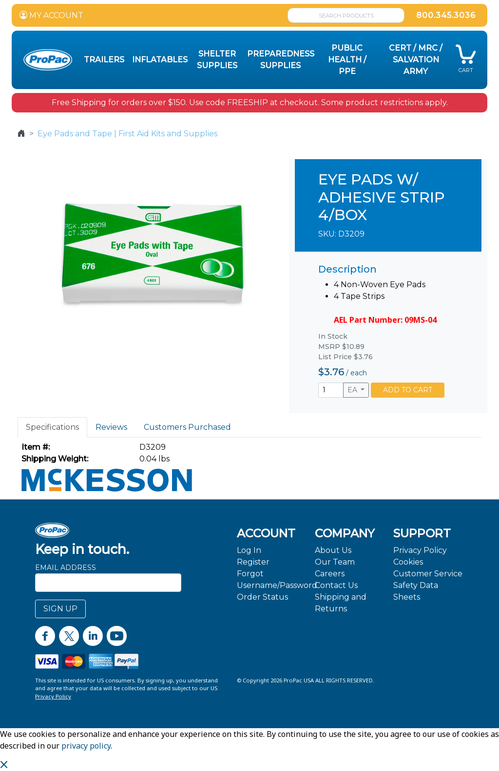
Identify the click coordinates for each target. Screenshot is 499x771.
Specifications (52, 427)
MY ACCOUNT (51, 15)
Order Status (262, 597)
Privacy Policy (420, 550)
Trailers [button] (104, 59)
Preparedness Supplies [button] (280, 59)
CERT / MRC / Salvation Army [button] (415, 59)
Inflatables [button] (160, 59)
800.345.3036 (446, 15)
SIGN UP (60, 608)
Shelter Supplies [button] (217, 59)
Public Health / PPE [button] (347, 59)
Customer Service (427, 573)
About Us (333, 550)
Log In (249, 550)
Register (253, 562)
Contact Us (336, 585)
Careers (330, 573)
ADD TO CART (407, 390)
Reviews (111, 427)
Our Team (335, 562)
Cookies (408, 562)
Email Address (65, 567)
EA (353, 390)
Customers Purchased (187, 427)
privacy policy (86, 745)
